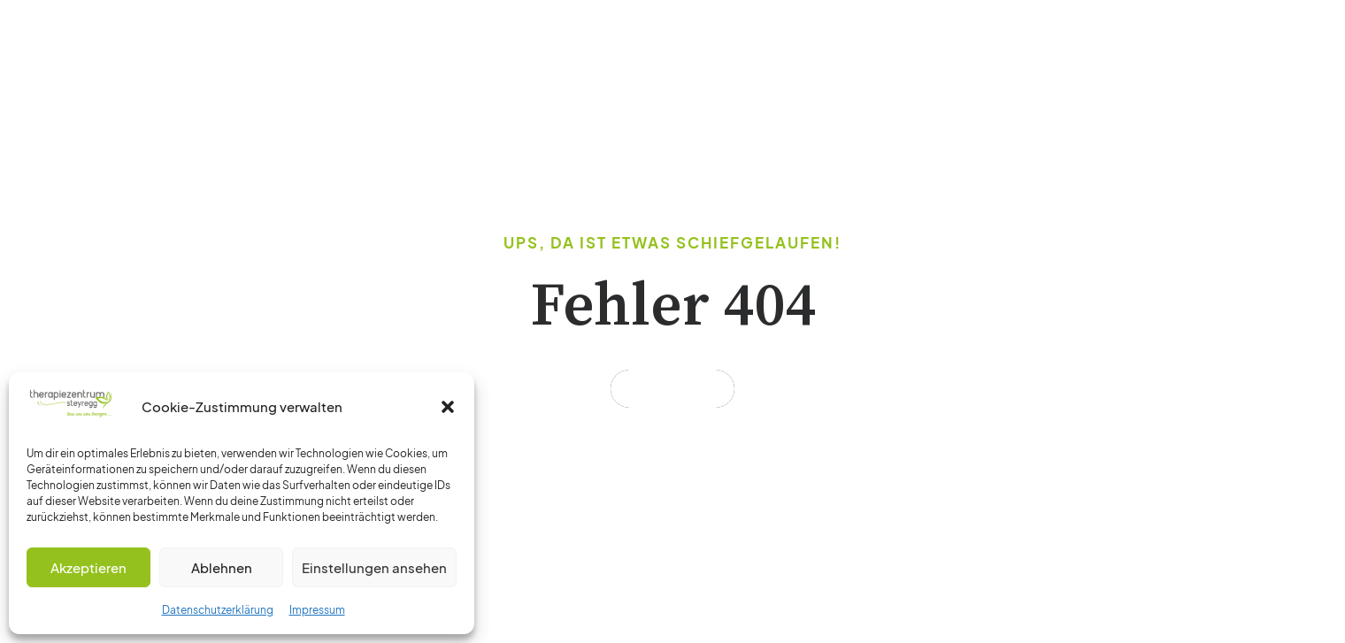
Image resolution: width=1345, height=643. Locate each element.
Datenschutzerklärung (217, 609)
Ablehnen (221, 567)
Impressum (317, 609)
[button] (448, 407)
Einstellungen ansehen (374, 567)
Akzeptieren (88, 567)
